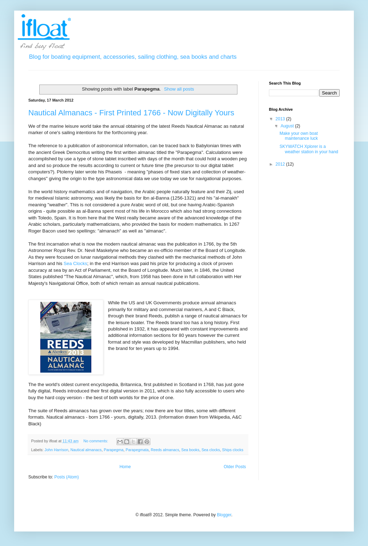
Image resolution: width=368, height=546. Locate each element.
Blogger (224, 514)
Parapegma (113, 450)
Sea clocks (210, 450)
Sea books (190, 450)
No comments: (96, 441)
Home (125, 466)
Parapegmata (137, 450)
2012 (281, 164)
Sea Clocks (75, 263)
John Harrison (56, 450)
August (288, 125)
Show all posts (179, 89)
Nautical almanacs (86, 450)
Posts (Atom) (66, 477)
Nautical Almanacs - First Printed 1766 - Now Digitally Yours (131, 112)
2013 (281, 118)
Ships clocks (232, 450)
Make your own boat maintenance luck (299, 136)
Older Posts (235, 466)
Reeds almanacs (165, 450)
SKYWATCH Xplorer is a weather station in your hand (309, 149)
